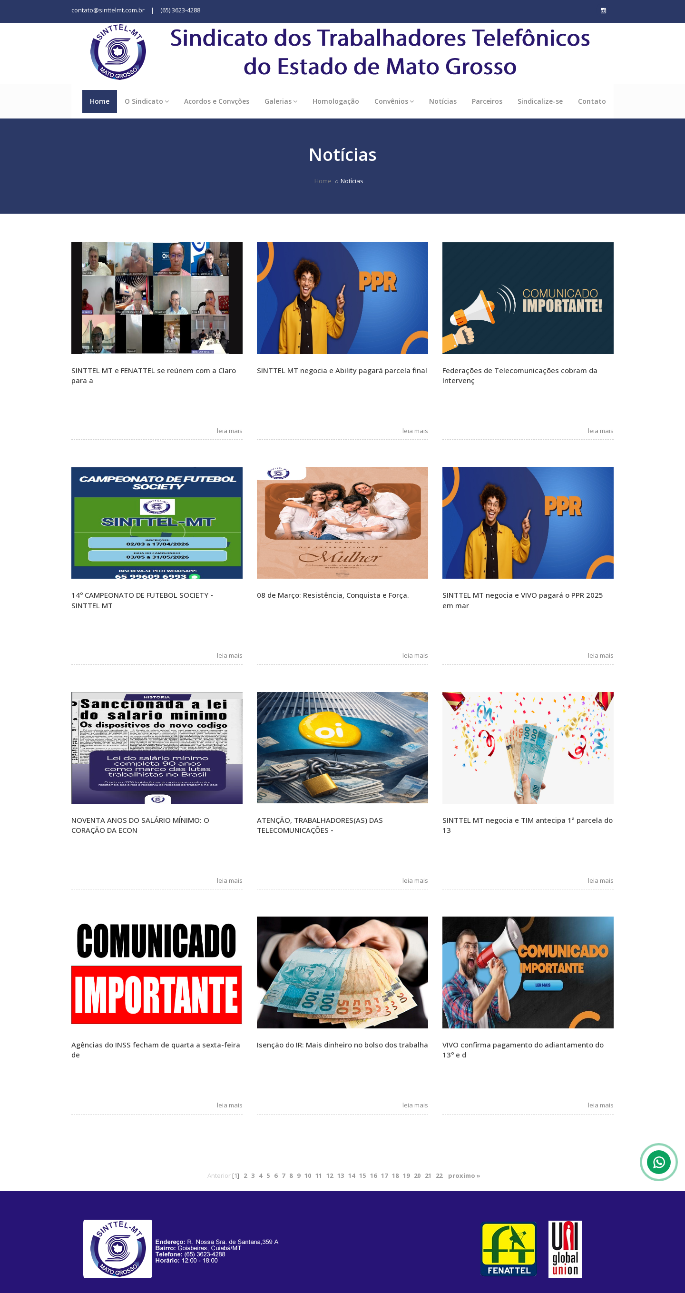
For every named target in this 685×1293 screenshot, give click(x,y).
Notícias (443, 101)
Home (99, 101)
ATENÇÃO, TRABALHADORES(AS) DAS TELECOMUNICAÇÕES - (320, 825)
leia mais (227, 430)
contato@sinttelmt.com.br (108, 10)
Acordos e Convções (216, 101)
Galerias (280, 101)
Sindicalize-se (540, 101)
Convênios (394, 101)
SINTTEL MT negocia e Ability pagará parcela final (342, 370)
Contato (592, 101)
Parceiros (487, 101)
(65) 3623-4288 (180, 10)
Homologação (336, 101)
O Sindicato (147, 101)
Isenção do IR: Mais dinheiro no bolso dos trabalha (342, 1044)
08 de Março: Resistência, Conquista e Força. (333, 595)
